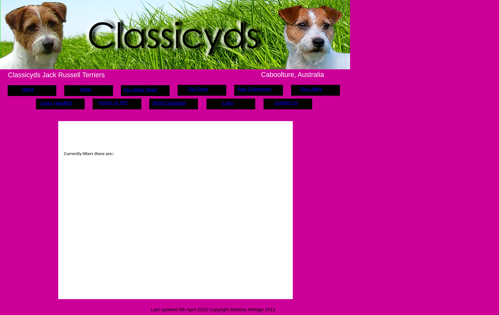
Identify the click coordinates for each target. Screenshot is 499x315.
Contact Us (286, 102)
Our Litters (311, 89)
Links (227, 103)
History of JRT (113, 102)
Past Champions (254, 89)
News (86, 89)
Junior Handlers (56, 103)
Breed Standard (169, 103)
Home (28, 89)
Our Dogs (198, 89)
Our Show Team (140, 89)
